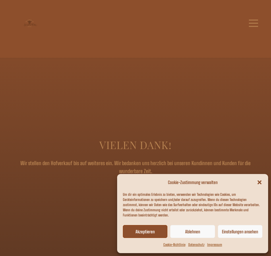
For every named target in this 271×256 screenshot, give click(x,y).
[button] (259, 182)
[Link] (30, 23)
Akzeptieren (145, 231)
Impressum (214, 245)
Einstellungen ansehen (240, 231)
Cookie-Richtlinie (174, 245)
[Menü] (253, 23)
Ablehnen (192, 231)
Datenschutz (196, 245)
